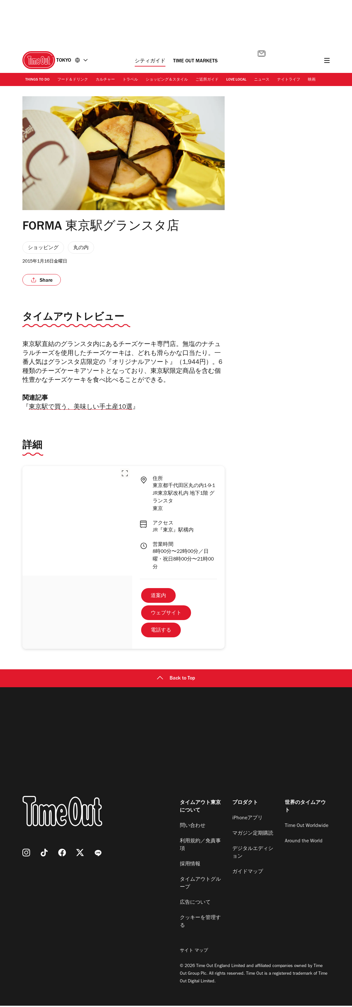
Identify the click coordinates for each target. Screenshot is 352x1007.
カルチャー (105, 80)
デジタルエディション (252, 854)
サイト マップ (194, 952)
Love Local (236, 80)
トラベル (130, 80)
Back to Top (176, 680)
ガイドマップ (247, 873)
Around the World (304, 842)
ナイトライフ (288, 80)
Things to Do (37, 80)
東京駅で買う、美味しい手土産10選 (80, 409)
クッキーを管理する (200, 923)
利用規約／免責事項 (200, 846)
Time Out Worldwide (306, 827)
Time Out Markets (195, 61)
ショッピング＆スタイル (167, 80)
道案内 (158, 597)
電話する (161, 631)
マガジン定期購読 (252, 835)
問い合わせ (192, 827)
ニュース (261, 80)
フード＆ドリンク (72, 80)
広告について (195, 904)
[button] (125, 474)
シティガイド (150, 61)
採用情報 (190, 865)
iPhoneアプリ (247, 819)
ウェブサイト (166, 614)
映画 (312, 80)
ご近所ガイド (207, 80)
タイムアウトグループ (200, 884)
